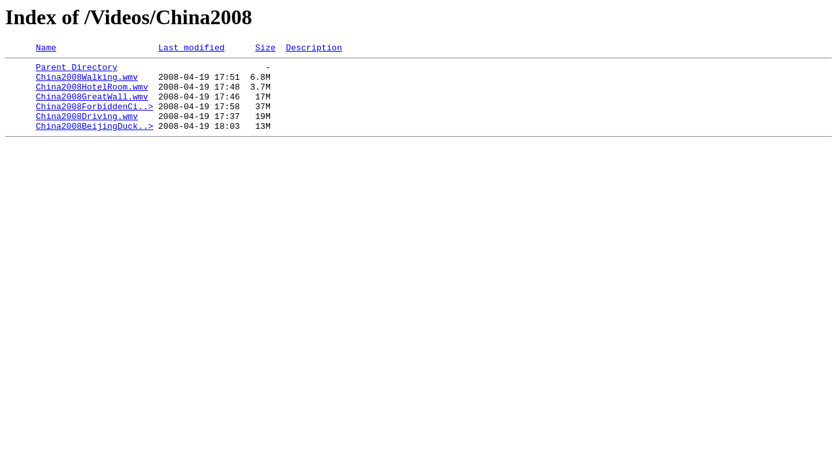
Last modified (191, 49)
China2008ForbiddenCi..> (94, 118)
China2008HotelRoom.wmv (92, 94)
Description (314, 49)
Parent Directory (77, 71)
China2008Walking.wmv (87, 82)
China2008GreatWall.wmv (92, 106)
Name (46, 49)
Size (265, 49)
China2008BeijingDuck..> (94, 141)
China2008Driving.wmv (87, 129)
